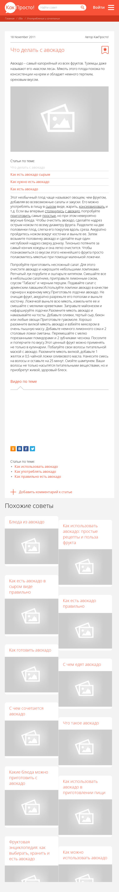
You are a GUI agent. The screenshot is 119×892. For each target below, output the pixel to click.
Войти (99, 7)
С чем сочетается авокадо (26, 698)
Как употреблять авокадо (35, 471)
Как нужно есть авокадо (29, 181)
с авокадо (72, 211)
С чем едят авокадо (84, 652)
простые (49, 215)
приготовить (20, 215)
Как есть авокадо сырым (30, 174)
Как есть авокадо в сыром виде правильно (27, 581)
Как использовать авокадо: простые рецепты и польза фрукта (82, 530)
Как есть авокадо (24, 189)
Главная (9, 18)
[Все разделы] (111, 7)
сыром (51, 206)
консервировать (92, 206)
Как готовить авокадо (30, 641)
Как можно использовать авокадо (87, 829)
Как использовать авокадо (36, 466)
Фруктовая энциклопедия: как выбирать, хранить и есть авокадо (29, 829)
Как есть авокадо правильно (81, 595)
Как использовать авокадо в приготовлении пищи (86, 766)
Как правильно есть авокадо (38, 476)
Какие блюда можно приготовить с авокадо (28, 760)
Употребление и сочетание (43, 18)
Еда (21, 18)
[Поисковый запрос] (62, 7)
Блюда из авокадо (26, 522)
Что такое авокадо (83, 706)
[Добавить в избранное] (105, 50)
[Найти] (82, 7)
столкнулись (54, 211)
